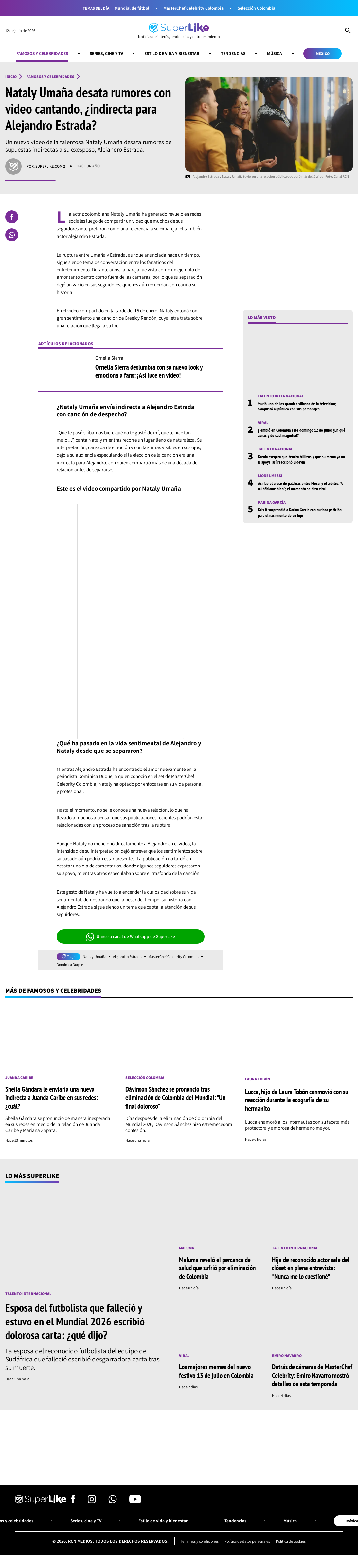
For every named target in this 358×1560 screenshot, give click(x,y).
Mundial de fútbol (130, 8)
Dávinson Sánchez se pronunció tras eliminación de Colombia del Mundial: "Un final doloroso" (175, 1097)
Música (276, 53)
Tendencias (234, 53)
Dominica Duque (70, 964)
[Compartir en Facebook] (11, 216)
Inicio (11, 76)
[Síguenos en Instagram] (92, 1500)
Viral (263, 423)
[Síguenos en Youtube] (135, 1500)
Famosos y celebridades (40, 53)
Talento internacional (281, 396)
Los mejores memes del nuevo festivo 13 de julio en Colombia (216, 1370)
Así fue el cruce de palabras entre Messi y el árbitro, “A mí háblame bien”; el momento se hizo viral (301, 486)
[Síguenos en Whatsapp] (112, 1500)
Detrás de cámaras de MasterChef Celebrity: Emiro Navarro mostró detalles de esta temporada (312, 1374)
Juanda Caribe (19, 1078)
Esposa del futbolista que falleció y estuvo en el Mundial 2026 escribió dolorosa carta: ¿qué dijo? (75, 1320)
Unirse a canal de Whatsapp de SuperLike (130, 937)
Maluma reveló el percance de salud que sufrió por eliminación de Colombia (217, 1267)
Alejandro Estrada (127, 956)
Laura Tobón (257, 1079)
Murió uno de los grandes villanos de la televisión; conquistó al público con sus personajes (298, 406)
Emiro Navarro (287, 1354)
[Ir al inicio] (179, 31)
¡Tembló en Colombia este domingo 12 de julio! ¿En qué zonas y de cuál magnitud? (302, 433)
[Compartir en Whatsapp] (11, 234)
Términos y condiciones (198, 1539)
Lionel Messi (270, 476)
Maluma (186, 1248)
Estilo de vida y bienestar (172, 53)
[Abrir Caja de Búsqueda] (348, 31)
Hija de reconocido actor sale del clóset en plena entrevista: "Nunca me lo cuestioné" (310, 1267)
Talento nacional (275, 449)
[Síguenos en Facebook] (73, 1500)
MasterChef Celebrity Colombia (193, 8)
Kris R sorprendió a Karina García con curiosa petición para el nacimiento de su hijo (301, 512)
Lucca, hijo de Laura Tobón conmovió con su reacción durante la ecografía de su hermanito (296, 1100)
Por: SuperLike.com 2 (46, 166)
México (325, 53)
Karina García (272, 502)
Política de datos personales (247, 1539)
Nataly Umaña (94, 956)
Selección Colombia (257, 8)
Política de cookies (292, 1539)
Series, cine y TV (105, 53)
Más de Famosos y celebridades (54, 990)
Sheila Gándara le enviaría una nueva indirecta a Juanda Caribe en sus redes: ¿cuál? (51, 1097)
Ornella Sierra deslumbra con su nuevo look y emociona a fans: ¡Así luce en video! (148, 371)
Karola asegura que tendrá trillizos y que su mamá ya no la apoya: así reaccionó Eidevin (300, 459)
